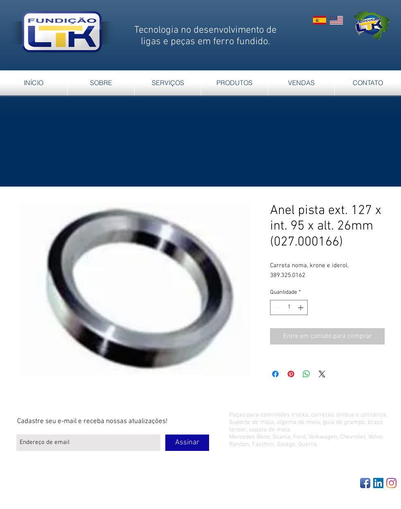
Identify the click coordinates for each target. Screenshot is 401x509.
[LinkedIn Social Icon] (378, 483)
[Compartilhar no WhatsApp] (306, 374)
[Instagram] (391, 483)
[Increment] (301, 307)
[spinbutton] (289, 307)
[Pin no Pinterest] (291, 374)
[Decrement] (276, 307)
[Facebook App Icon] (365, 483)
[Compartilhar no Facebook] (275, 374)
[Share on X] (322, 374)
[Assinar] (187, 443)
